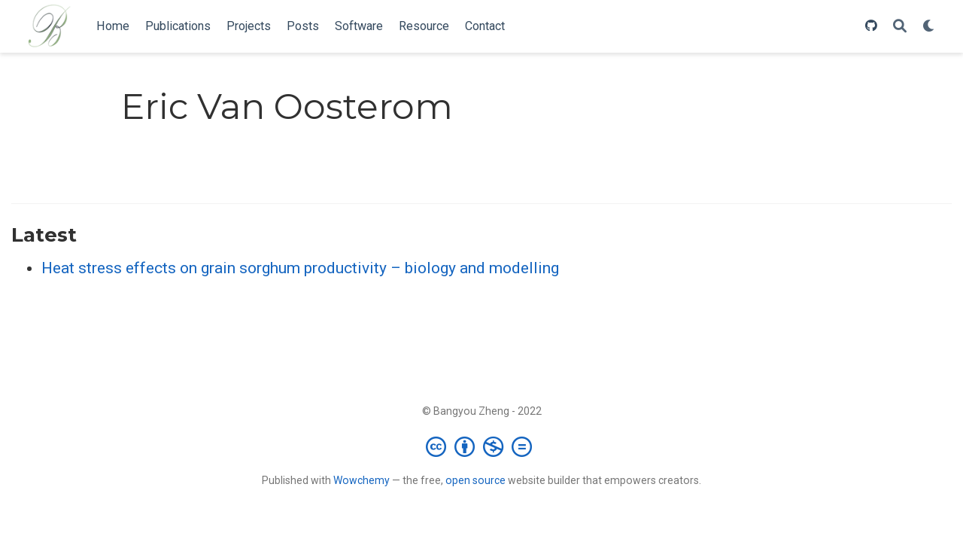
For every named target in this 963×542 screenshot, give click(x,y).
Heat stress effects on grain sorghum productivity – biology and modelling (300, 268)
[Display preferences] (929, 26)
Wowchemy (361, 480)
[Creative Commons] (482, 446)
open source (475, 480)
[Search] (900, 26)
